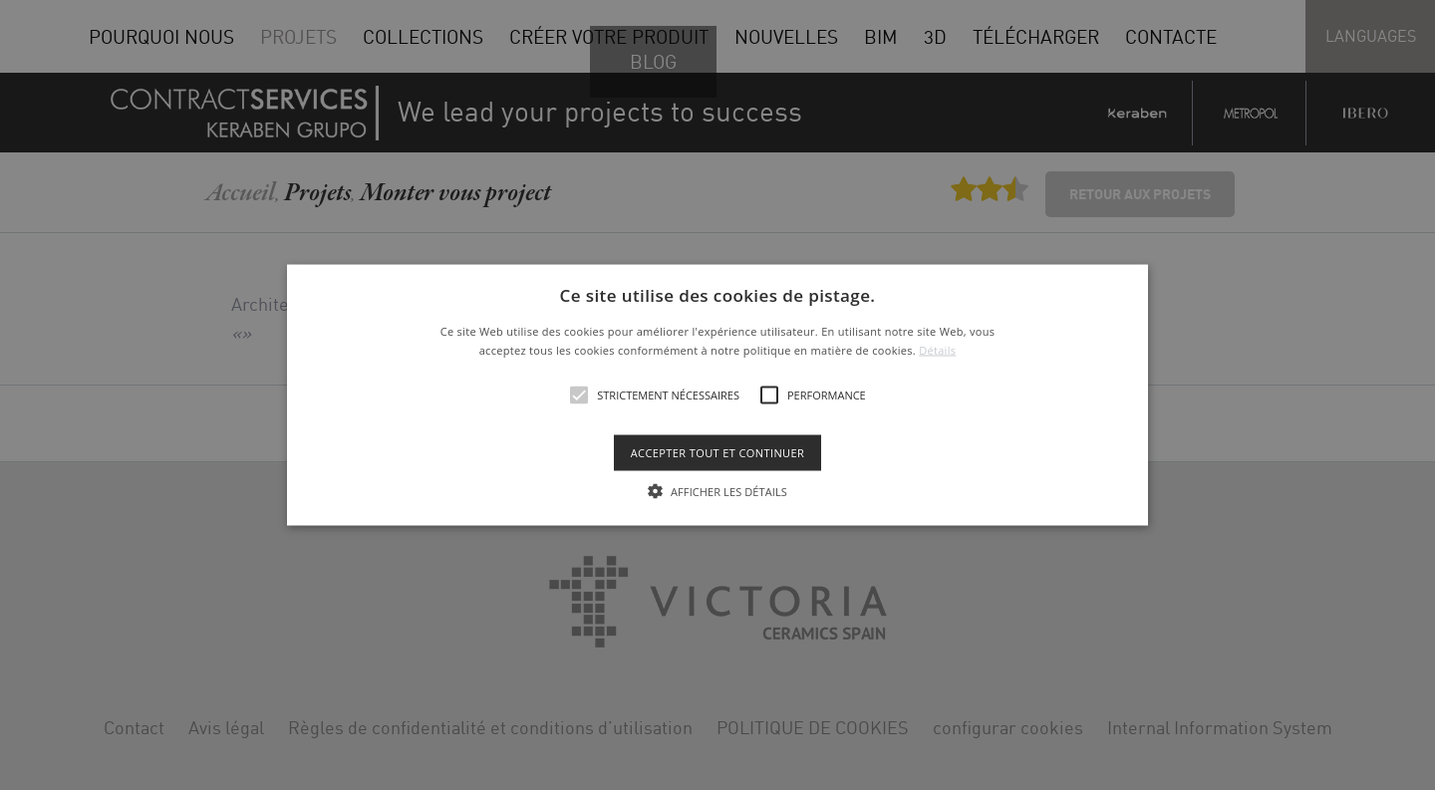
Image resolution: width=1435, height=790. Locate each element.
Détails (937, 350)
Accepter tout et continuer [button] (717, 452)
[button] (717, 395)
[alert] (717, 395)
